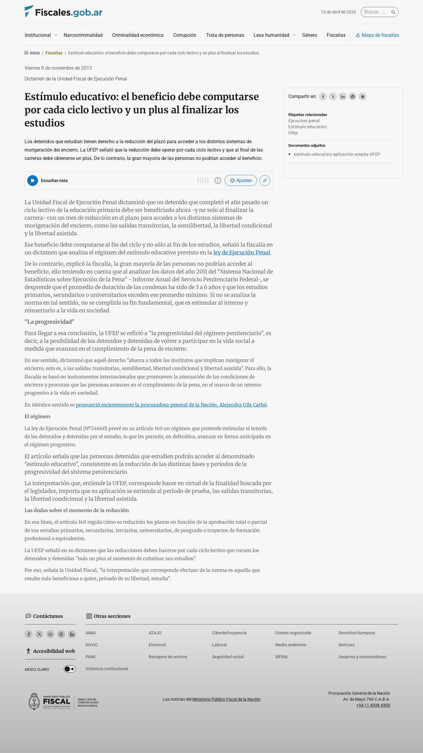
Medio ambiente (290, 644)
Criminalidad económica (138, 35)
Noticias (346, 644)
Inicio (32, 53)
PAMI (90, 656)
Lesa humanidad (271, 35)
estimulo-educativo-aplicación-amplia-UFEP (337, 154)
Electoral (157, 644)
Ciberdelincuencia (229, 632)
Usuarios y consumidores (362, 656)
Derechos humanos (357, 632)
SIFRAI (281, 656)
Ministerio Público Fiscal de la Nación (226, 699)
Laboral (219, 644)
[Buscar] (376, 12)
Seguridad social (228, 656)
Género (309, 35)
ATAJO (155, 632)
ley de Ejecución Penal (241, 252)
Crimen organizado (293, 632)
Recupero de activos (168, 656)
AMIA (91, 632)
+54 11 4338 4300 (373, 705)
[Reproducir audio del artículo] (32, 180)
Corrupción (184, 35)
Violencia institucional (107, 668)
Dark (69, 670)
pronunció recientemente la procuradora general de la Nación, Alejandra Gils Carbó (171, 405)
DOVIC (92, 644)
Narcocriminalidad (83, 35)
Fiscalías (336, 35)
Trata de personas (225, 35)
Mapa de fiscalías (377, 35)
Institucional (38, 35)
